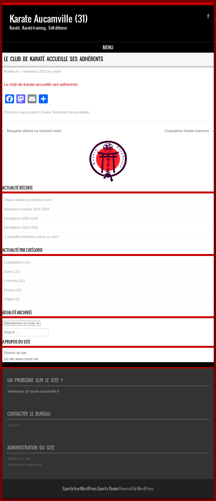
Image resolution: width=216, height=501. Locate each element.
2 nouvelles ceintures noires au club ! (31, 237)
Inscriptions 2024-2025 (21, 228)
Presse (9, 290)
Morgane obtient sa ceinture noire (31, 131)
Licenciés (11, 281)
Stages (9, 299)
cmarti (56, 72)
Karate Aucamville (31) (49, 19)
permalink (81, 112)
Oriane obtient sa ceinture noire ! (28, 200)
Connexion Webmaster (25, 465)
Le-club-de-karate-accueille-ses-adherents (41, 84)
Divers (46, 112)
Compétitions (14, 262)
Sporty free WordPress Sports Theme (90, 489)
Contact (13, 425)
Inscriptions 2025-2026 (21, 219)
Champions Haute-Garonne (189, 131)
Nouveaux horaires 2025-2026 (26, 209)
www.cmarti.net (26, 359)
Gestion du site (15, 353)
